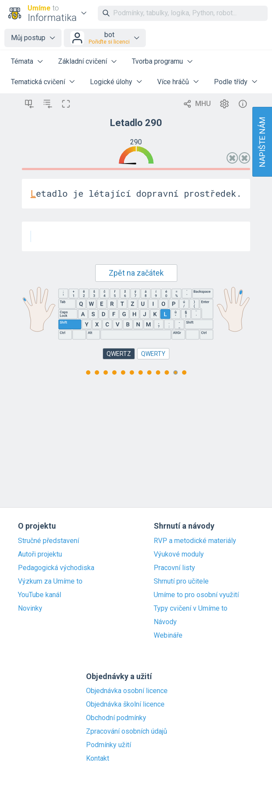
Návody (165, 622)
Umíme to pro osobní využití (196, 595)
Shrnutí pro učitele (181, 581)
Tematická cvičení (38, 82)
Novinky (30, 608)
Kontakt (97, 758)
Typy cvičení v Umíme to (190, 608)
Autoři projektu (40, 554)
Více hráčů (173, 82)
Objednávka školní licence (125, 704)
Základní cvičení (82, 61)
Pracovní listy (174, 568)
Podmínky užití (108, 745)
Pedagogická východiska (56, 568)
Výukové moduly (179, 554)
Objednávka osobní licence (127, 691)
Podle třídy (231, 82)
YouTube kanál (39, 595)
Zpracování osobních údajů (126, 731)
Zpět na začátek (136, 272)
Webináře (168, 635)
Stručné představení (48, 541)
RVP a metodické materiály (195, 541)
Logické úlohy (111, 82)
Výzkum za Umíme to (50, 581)
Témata (22, 61)
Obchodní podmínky (116, 718)
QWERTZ (119, 353)
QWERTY (153, 353)
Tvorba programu (157, 61)
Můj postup (28, 38)
